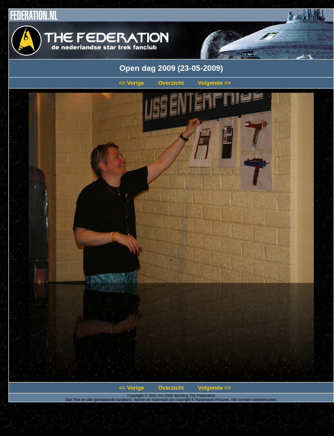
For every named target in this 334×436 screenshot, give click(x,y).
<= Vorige (131, 83)
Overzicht (171, 83)
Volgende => (214, 83)
